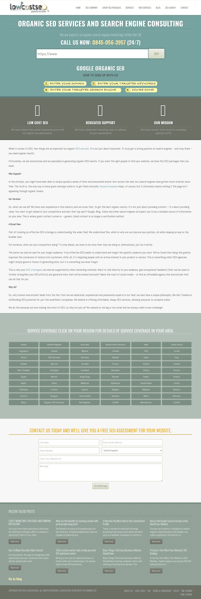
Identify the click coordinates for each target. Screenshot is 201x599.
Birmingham (84, 402)
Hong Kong (85, 376)
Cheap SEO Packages (111, 7)
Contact (184, 7)
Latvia (176, 383)
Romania (177, 396)
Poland (146, 363)
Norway (54, 363)
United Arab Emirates (115, 344)
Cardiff (115, 402)
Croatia (54, 389)
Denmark (115, 370)
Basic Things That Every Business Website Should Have (122, 551)
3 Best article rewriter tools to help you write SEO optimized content (76, 551)
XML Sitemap (186, 590)
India (146, 344)
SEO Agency (170, 7)
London (176, 363)
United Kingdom (54, 344)
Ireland (54, 351)
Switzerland (84, 396)
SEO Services (54, 357)
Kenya (23, 344)
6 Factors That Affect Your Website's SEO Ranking (168, 551)
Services (130, 7)
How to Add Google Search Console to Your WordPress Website (169, 522)
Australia (85, 344)
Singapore (23, 351)
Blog (158, 7)
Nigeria (85, 351)
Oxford (177, 402)
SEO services (82, 148)
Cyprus (85, 389)
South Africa (176, 344)
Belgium (115, 389)
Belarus (176, 389)
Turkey (146, 370)
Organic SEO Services (54, 402)
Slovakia (115, 396)
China (54, 383)
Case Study (140, 590)
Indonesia (115, 383)
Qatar (23, 402)
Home (78, 7)
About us (128, 590)
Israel (176, 351)
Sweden (85, 363)
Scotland (85, 370)
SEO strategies (34, 270)
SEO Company (91, 7)
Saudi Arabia (146, 383)
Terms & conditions (162, 590)
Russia (177, 370)
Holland (115, 357)
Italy (177, 357)
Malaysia (85, 383)
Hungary (54, 396)
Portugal (54, 370)
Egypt (23, 376)
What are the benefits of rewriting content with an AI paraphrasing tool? (77, 522)
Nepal (23, 383)
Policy (176, 590)
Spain (146, 357)
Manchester (146, 402)
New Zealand (24, 370)
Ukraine (115, 376)
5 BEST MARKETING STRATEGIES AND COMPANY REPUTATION (30, 522)
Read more (15, 541)
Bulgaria (146, 389)
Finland (23, 363)
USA (146, 351)
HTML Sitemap (186, 594)
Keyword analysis (109, 186)
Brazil (23, 357)
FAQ (149, 590)
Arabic (146, 376)
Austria (23, 396)
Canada (115, 351)
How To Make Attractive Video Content (26, 550)
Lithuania (23, 389)
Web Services (145, 7)
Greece (177, 376)
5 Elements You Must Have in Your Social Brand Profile (124, 522)
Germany (85, 357)
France (115, 363)
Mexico (54, 376)
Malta (146, 396)
